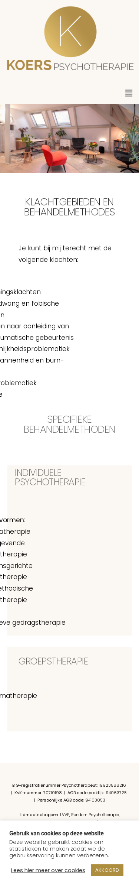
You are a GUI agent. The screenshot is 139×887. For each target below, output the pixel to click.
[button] (129, 93)
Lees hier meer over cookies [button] (48, 870)
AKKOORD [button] (107, 870)
